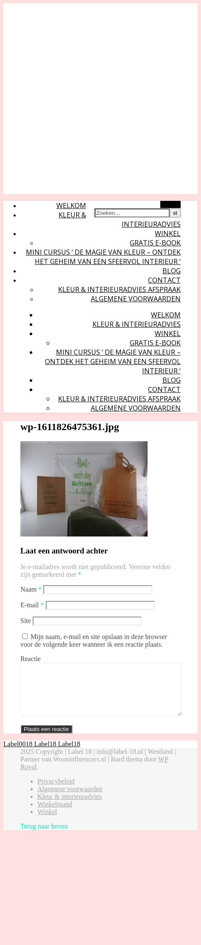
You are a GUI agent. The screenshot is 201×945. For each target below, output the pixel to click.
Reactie (30, 658)
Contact (164, 280)
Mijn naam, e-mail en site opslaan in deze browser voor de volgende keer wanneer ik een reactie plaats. (93, 640)
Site (25, 620)
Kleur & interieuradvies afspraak (119, 289)
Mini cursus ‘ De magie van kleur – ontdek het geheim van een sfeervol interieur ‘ (103, 256)
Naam (31, 589)
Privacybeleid (56, 791)
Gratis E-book (155, 242)
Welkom (71, 205)
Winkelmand (54, 814)
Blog (171, 270)
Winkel (168, 233)
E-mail (32, 605)
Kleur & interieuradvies (136, 324)
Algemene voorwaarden (136, 298)
